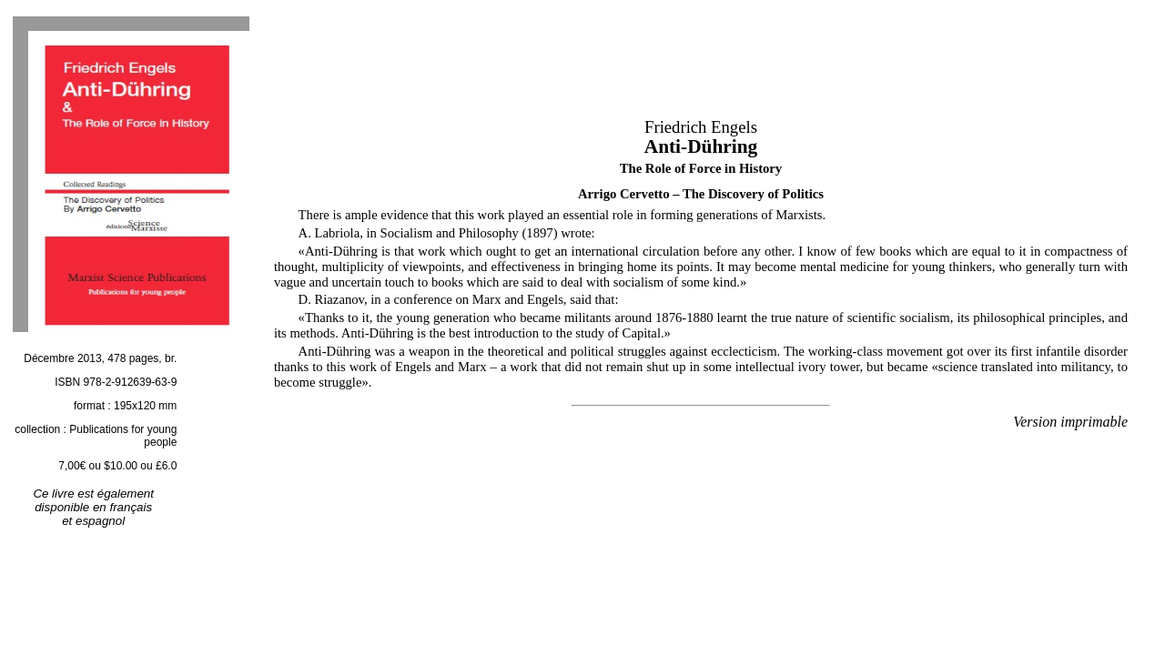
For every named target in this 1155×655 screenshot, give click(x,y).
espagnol (100, 521)
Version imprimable (1070, 421)
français (130, 507)
